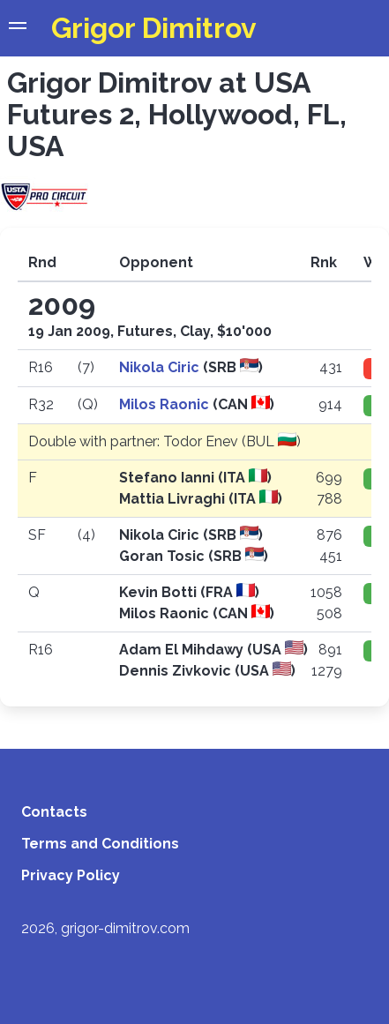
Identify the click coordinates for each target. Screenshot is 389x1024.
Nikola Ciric (161, 367)
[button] (17, 28)
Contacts (54, 812)
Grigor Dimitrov (154, 27)
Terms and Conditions (100, 843)
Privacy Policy (70, 875)
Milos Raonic (166, 404)
